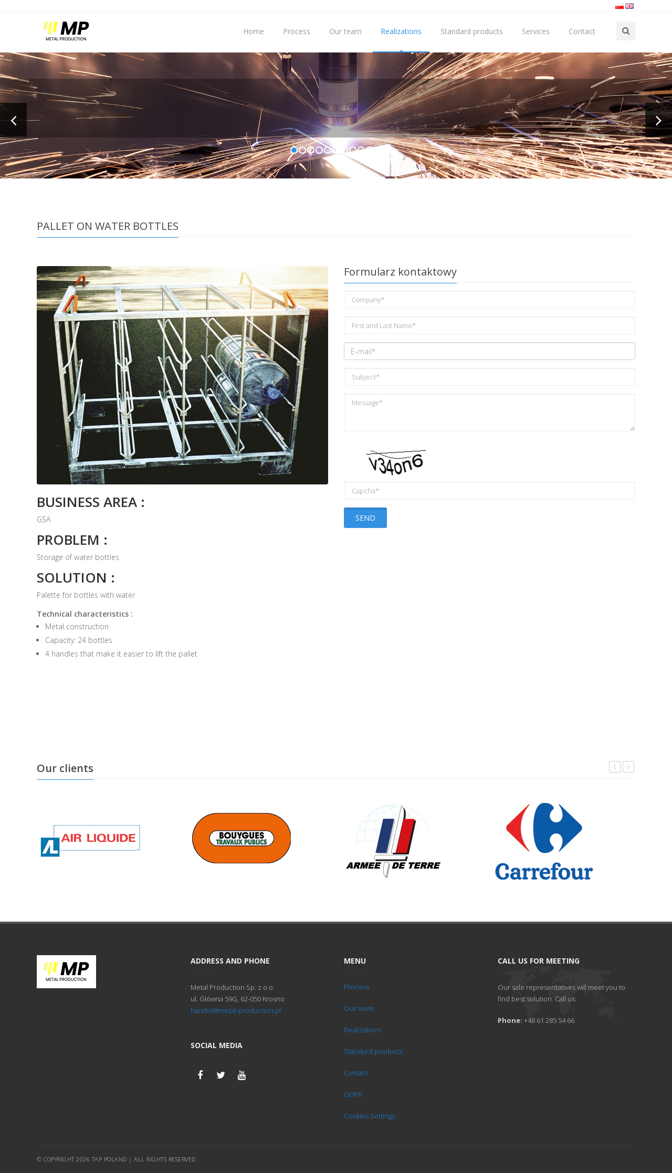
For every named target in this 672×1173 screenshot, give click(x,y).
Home (253, 31)
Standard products (471, 31)
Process (296, 31)
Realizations (401, 31)
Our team (345, 31)
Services (536, 31)
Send (365, 518)
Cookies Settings (369, 1116)
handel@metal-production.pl (236, 1010)
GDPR (353, 1094)
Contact (582, 31)
